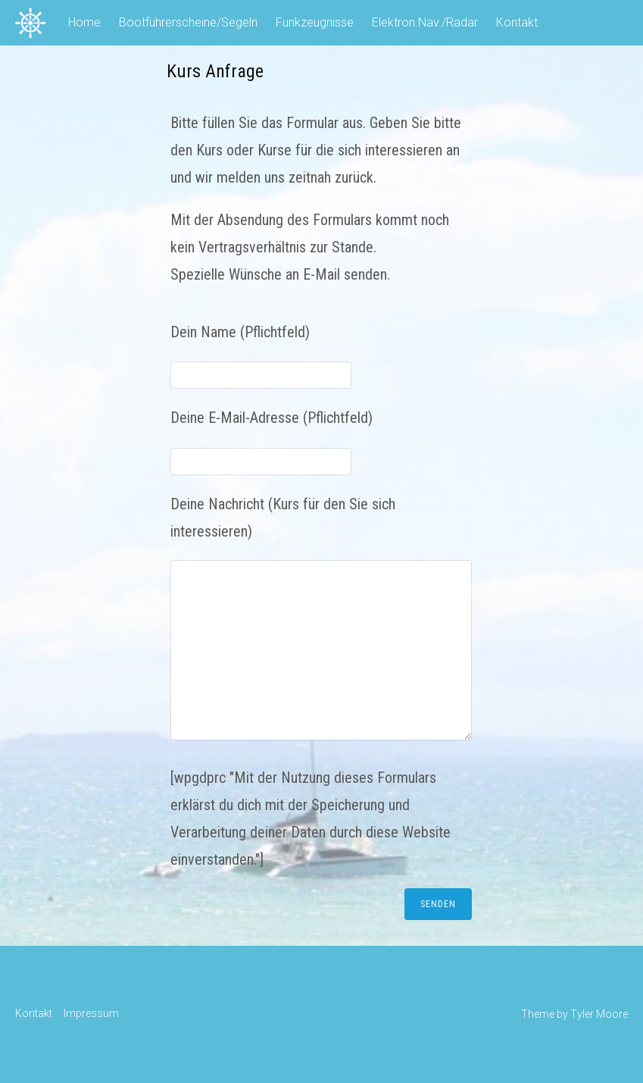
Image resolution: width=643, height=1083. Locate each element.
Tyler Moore (599, 1014)
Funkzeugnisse (315, 22)
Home (84, 22)
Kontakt (517, 22)
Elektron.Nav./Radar (425, 22)
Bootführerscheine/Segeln (188, 22)
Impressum (91, 1013)
